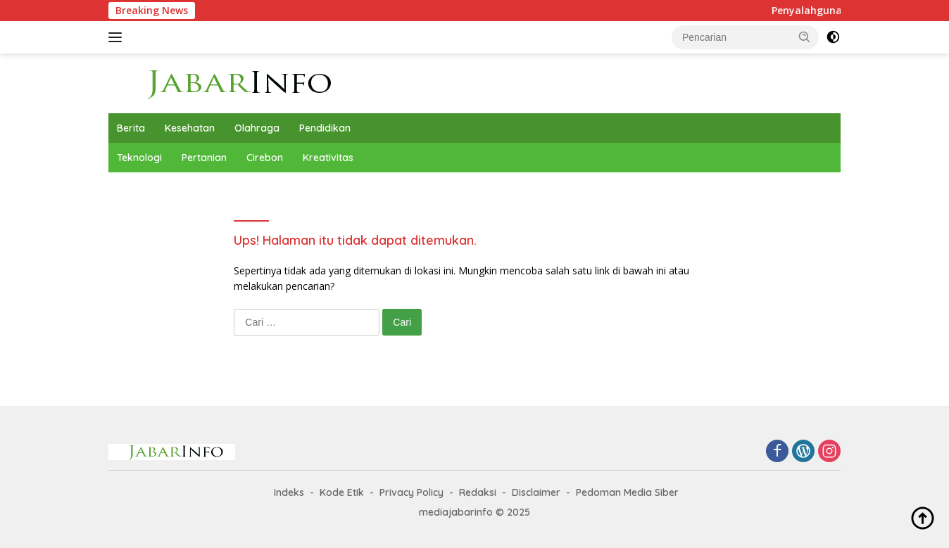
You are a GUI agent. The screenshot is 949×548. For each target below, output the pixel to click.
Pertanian (204, 157)
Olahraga (256, 128)
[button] (805, 36)
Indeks (289, 492)
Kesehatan (190, 128)
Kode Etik (342, 492)
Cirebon (264, 157)
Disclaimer (536, 492)
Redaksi (477, 492)
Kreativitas (328, 157)
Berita (131, 128)
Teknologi (139, 157)
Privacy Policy (411, 492)
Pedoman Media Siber (627, 492)
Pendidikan (325, 128)
